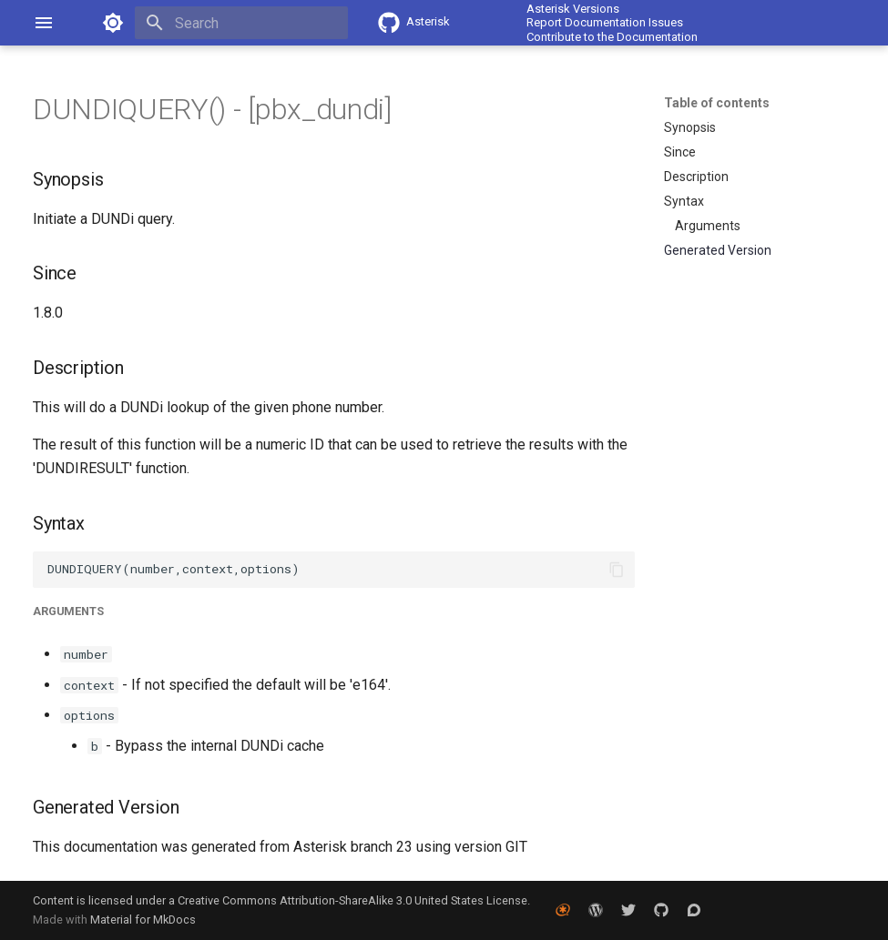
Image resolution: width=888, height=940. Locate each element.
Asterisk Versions (572, 8)
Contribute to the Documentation (612, 37)
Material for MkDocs (143, 919)
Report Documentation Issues (604, 22)
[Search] (241, 22)
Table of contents (717, 103)
